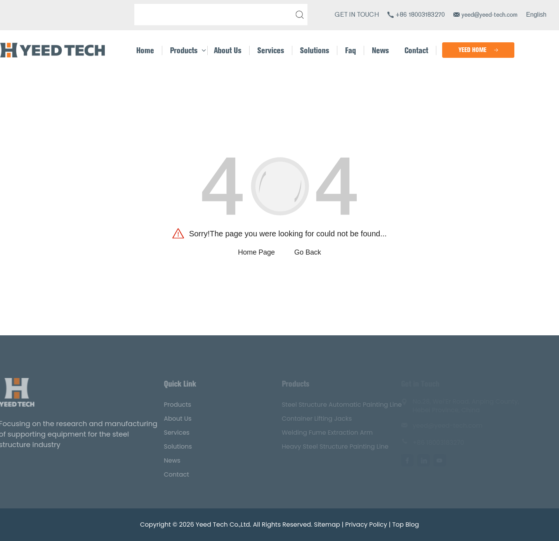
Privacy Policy (366, 524)
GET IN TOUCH (357, 14)
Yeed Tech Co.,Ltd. (223, 524)
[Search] (215, 15)
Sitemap (327, 524)
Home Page (256, 252)
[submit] (298, 14)
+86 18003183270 (420, 14)
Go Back (307, 252)
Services (166, 432)
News (162, 460)
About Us (167, 418)
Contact (166, 474)
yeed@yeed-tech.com (489, 14)
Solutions (168, 446)
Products (167, 404)
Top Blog (405, 524)
